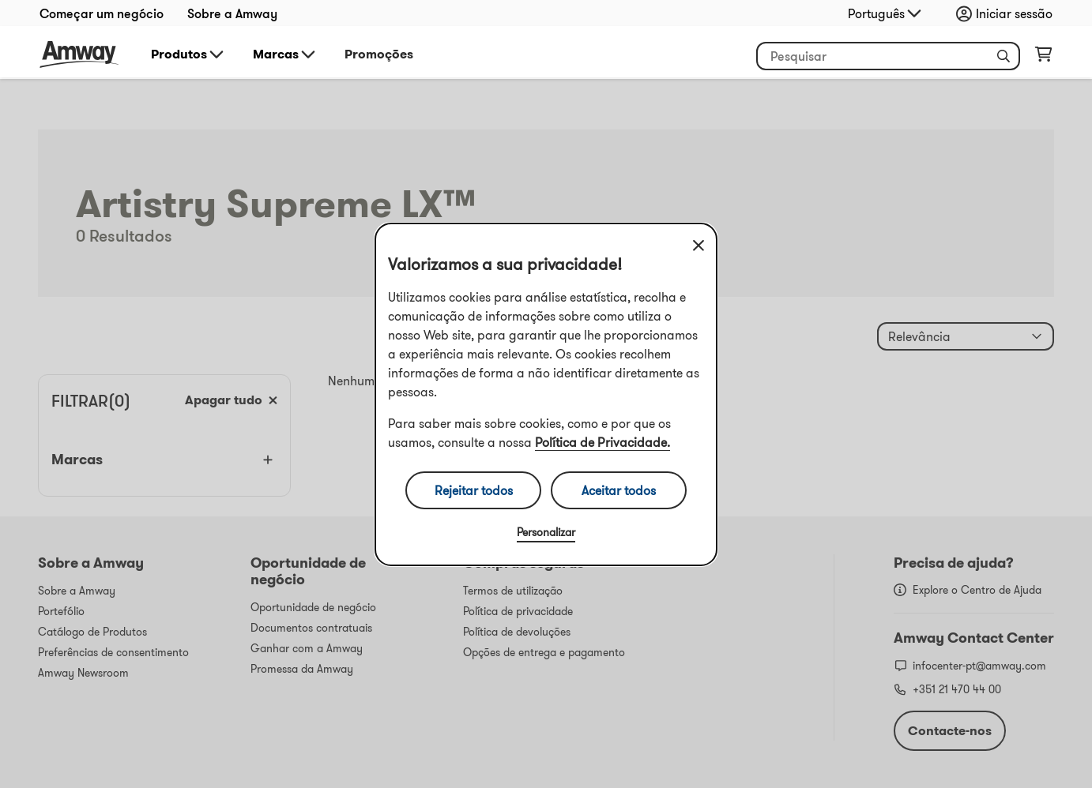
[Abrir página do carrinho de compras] (1043, 58)
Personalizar (546, 532)
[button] (1003, 56)
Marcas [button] (285, 54)
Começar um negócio (102, 13)
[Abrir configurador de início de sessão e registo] (1008, 13)
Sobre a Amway (232, 13)
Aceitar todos (619, 490)
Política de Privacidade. (602, 442)
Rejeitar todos (474, 490)
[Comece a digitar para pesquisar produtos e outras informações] (888, 56)
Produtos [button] (188, 54)
